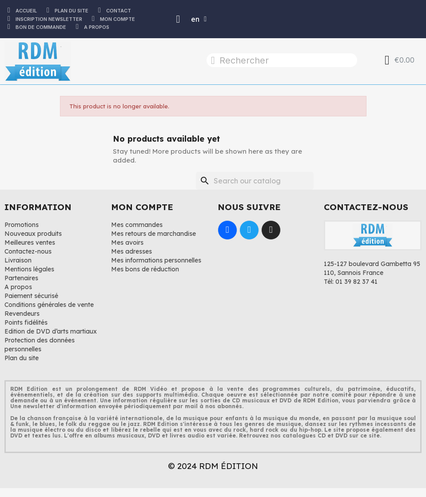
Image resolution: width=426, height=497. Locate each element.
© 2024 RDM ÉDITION (213, 466)
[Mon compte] (178, 19)
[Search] (255, 181)
